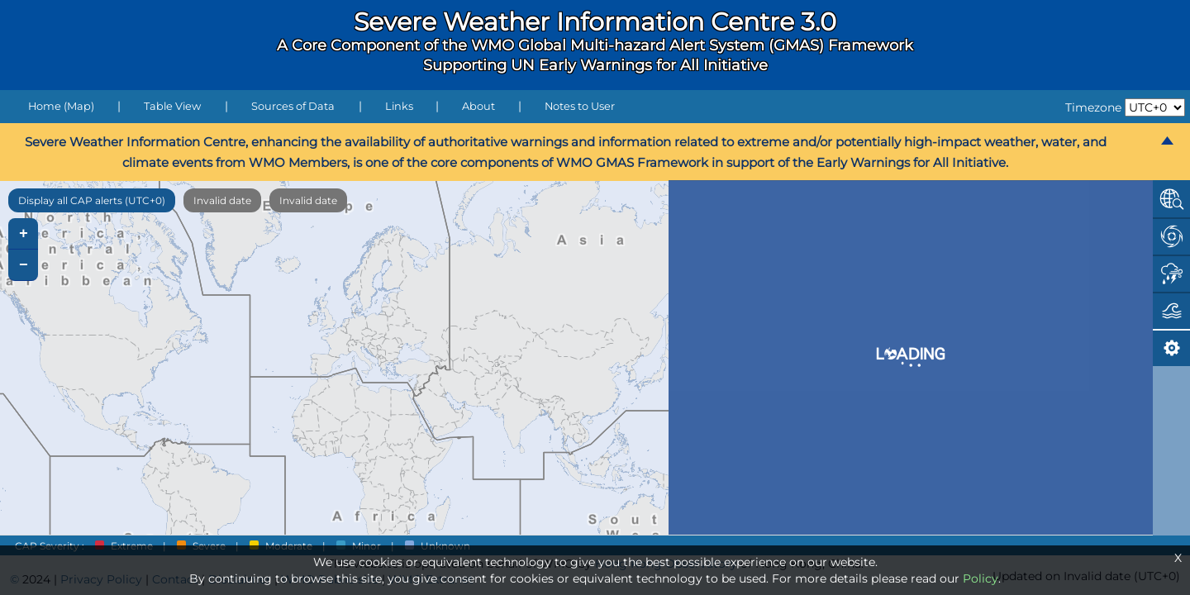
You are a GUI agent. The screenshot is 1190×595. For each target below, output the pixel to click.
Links (399, 106)
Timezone (1093, 107)
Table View (172, 106)
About (478, 106)
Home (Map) (61, 106)
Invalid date (222, 200)
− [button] (23, 265)
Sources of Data (293, 106)
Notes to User (580, 106)
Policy (980, 578)
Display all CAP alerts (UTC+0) (91, 200)
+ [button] (23, 234)
